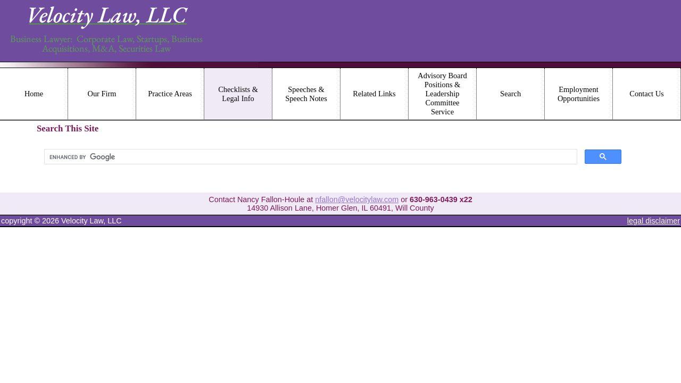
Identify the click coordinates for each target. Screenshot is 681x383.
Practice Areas (170, 93)
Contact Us (646, 93)
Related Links (374, 93)
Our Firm (102, 93)
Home (33, 93)
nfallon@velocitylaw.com (356, 199)
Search (510, 93)
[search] (309, 157)
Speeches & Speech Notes (306, 94)
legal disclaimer (653, 221)
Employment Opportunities (579, 94)
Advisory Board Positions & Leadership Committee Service (442, 93)
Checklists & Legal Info (238, 94)
